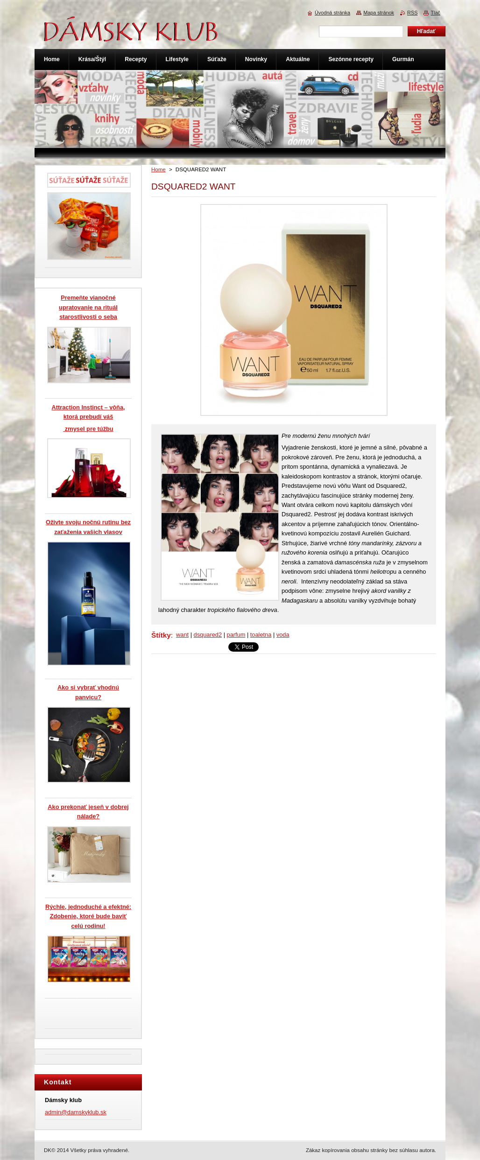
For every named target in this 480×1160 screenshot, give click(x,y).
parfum (236, 634)
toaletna (261, 634)
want (182, 634)
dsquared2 (208, 634)
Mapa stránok (378, 12)
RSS (412, 12)
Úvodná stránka (332, 12)
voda (282, 634)
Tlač (435, 12)
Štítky (161, 635)
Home (158, 169)
